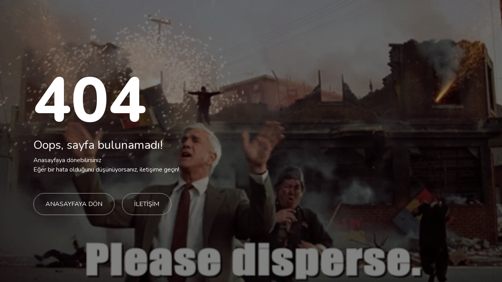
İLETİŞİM (146, 204)
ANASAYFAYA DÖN (73, 204)
